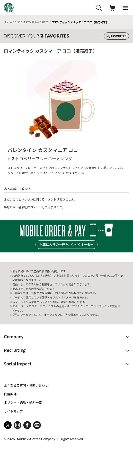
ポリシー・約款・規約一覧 (23, 402)
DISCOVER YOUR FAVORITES (31, 22)
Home (8, 22)
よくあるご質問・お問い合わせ (26, 385)
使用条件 (10, 394)
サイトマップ (13, 411)
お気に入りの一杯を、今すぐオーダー (66, 244)
